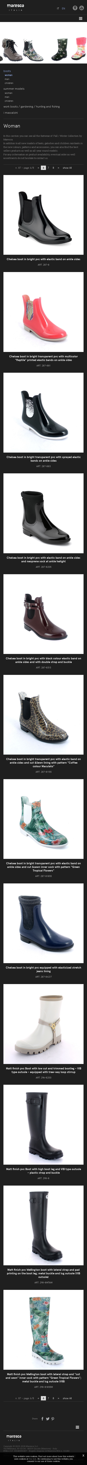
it (58, 8)
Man (7, 79)
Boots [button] (7, 71)
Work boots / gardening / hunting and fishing (31, 106)
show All (67, 167)
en (63, 8)
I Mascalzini (10, 112)
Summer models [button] (13, 88)
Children (9, 83)
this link (33, 1458)
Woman (8, 75)
